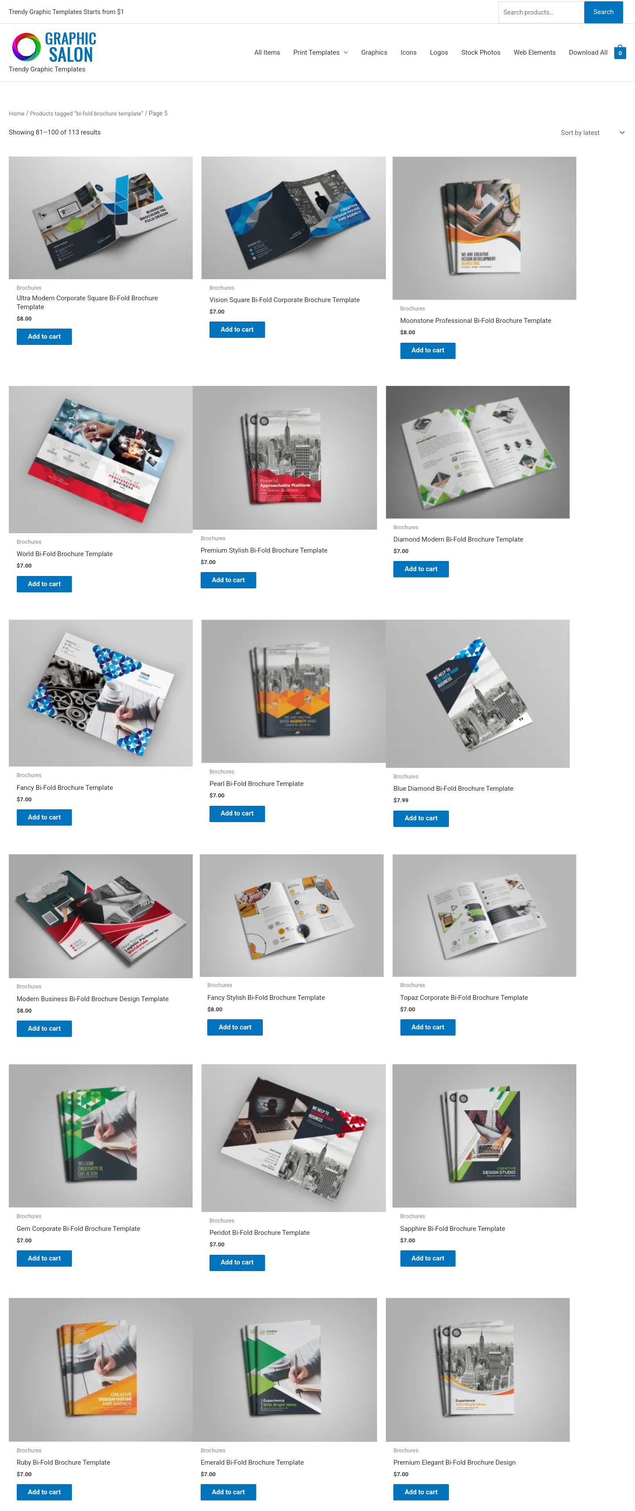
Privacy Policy (346, 1366)
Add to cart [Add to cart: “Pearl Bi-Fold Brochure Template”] (520, 532)
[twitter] (14, 1302)
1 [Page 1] (39, 1215)
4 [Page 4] (99, 1215)
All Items (267, 51)
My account (343, 1342)
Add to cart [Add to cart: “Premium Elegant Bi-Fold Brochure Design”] (207, 1153)
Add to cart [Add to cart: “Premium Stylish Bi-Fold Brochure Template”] (50, 532)
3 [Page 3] (79, 1215)
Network (362, 1487)
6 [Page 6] (140, 1215)
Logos (439, 51)
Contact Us (342, 1354)
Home (17, 111)
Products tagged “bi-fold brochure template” (90, 111)
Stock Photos (481, 51)
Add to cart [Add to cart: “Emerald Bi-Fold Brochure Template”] (50, 1153)
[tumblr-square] (14, 1313)
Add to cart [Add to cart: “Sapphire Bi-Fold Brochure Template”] (364, 946)
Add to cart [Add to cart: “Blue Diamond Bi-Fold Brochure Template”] (50, 742)
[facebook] (14, 1324)
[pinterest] (14, 1291)
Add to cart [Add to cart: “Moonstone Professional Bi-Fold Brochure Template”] (364, 329)
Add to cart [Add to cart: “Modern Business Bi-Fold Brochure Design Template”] (207, 729)
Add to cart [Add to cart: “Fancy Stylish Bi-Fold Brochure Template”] (364, 722)
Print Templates (316, 51)
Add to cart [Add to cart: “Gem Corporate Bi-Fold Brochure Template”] (50, 946)
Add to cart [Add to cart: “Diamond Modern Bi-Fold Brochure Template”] (207, 523)
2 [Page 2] (59, 1215)
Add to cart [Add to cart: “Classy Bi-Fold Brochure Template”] (364, 1148)
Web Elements (535, 51)
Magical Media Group (446, 1487)
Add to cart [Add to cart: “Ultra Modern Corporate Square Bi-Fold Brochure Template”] (50, 312)
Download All (588, 51)
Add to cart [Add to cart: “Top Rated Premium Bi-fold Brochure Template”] (520, 1163)
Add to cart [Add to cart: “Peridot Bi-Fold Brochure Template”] (207, 950)
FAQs (334, 1329)
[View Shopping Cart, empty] (620, 51)
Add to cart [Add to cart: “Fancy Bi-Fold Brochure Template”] (364, 535)
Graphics (374, 51)
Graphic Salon (346, 1293)
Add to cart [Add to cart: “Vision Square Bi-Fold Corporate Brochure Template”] (207, 312)
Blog (333, 1305)
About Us (339, 1317)
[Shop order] (591, 131)
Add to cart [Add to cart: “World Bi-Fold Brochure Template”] (520, 325)
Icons (408, 51)
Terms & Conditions (355, 1378)
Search (603, 11)
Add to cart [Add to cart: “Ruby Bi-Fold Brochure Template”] (520, 946)
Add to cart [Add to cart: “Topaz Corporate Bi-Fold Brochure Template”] (520, 722)
